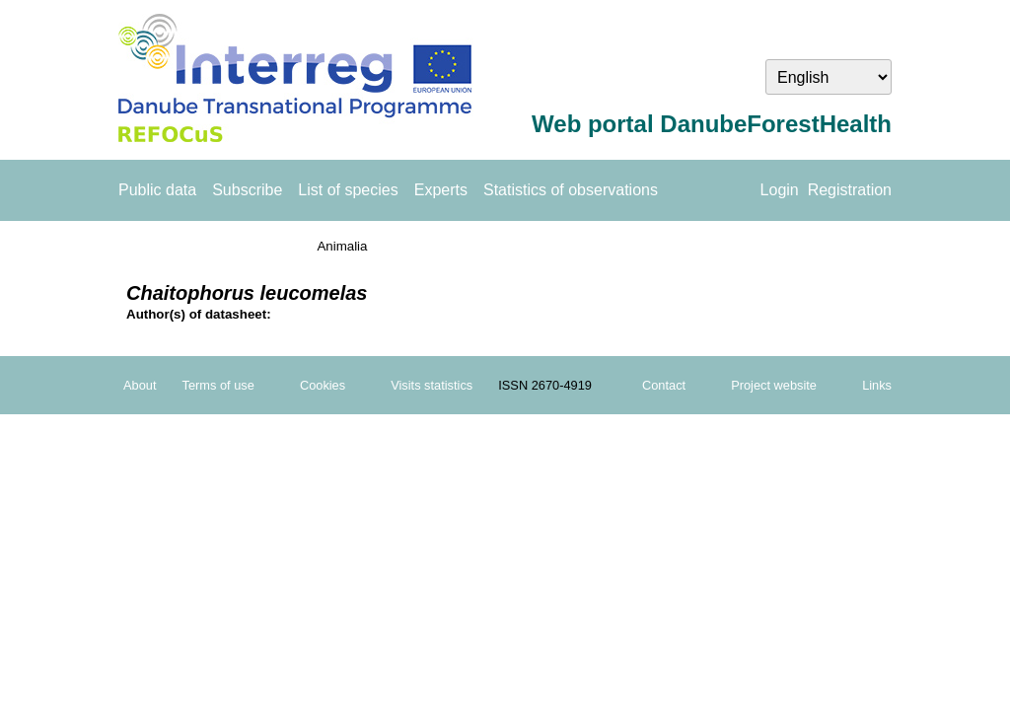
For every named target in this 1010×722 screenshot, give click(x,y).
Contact (663, 385)
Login (779, 189)
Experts (441, 189)
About (139, 385)
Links (877, 385)
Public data (157, 189)
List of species (347, 189)
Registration (850, 189)
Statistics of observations (570, 189)
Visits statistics (431, 385)
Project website (774, 385)
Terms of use (218, 385)
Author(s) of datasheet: (198, 314)
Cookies (322, 385)
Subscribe (247, 189)
